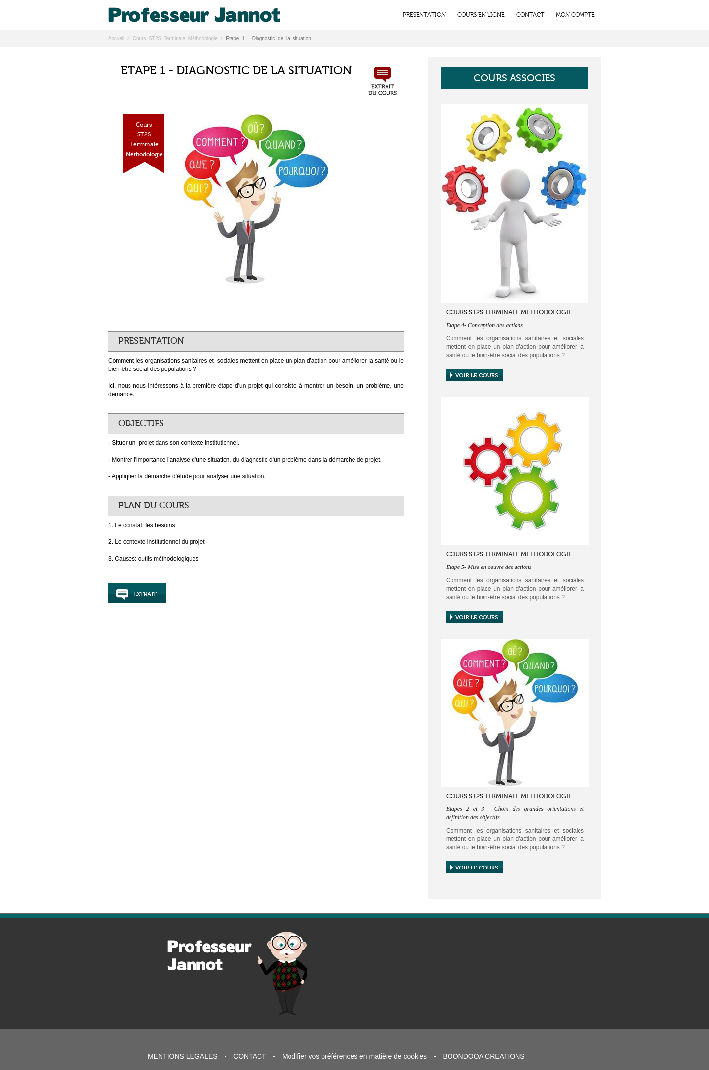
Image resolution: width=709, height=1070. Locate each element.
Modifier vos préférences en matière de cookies (354, 1056)
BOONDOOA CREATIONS (483, 1056)
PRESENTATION (424, 14)
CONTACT (530, 14)
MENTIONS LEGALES (183, 1056)
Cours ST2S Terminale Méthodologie (175, 38)
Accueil (116, 38)
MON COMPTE (575, 14)
